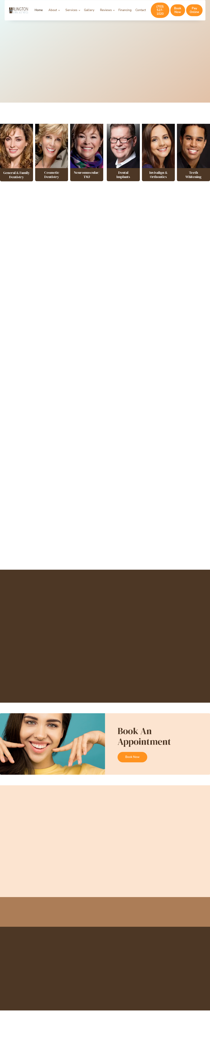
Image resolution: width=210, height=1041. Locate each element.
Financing (125, 15)
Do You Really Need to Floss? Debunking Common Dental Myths (130, 869)
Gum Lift (146, 293)
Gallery (89, 15)
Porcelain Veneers (64, 325)
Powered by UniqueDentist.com (26, 1001)
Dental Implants (146, 357)
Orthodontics (146, 325)
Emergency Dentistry (105, 357)
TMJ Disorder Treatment (64, 341)
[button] (55, 15)
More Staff (105, 685)
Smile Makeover (146, 275)
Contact (140, 15)
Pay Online (194, 14)
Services (71, 15)
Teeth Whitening (105, 293)
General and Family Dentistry (105, 341)
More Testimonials (105, 552)
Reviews (106, 15)
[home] (18, 15)
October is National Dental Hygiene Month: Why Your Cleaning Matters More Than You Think (79, 872)
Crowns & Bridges (105, 307)
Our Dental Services (26, 76)
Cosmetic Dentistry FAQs (64, 309)
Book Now (177, 14)
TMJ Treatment (150, 967)
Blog (109, 973)
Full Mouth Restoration (64, 277)
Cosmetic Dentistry (146, 338)
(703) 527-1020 (160, 14)
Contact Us (105, 396)
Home (39, 15)
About (52, 15)
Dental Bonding (64, 293)
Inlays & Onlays (146, 307)
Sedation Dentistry (64, 357)
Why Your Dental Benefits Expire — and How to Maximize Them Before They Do (28, 872)
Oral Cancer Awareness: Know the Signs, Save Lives (182, 866)
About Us (112, 955)
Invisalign (105, 275)
